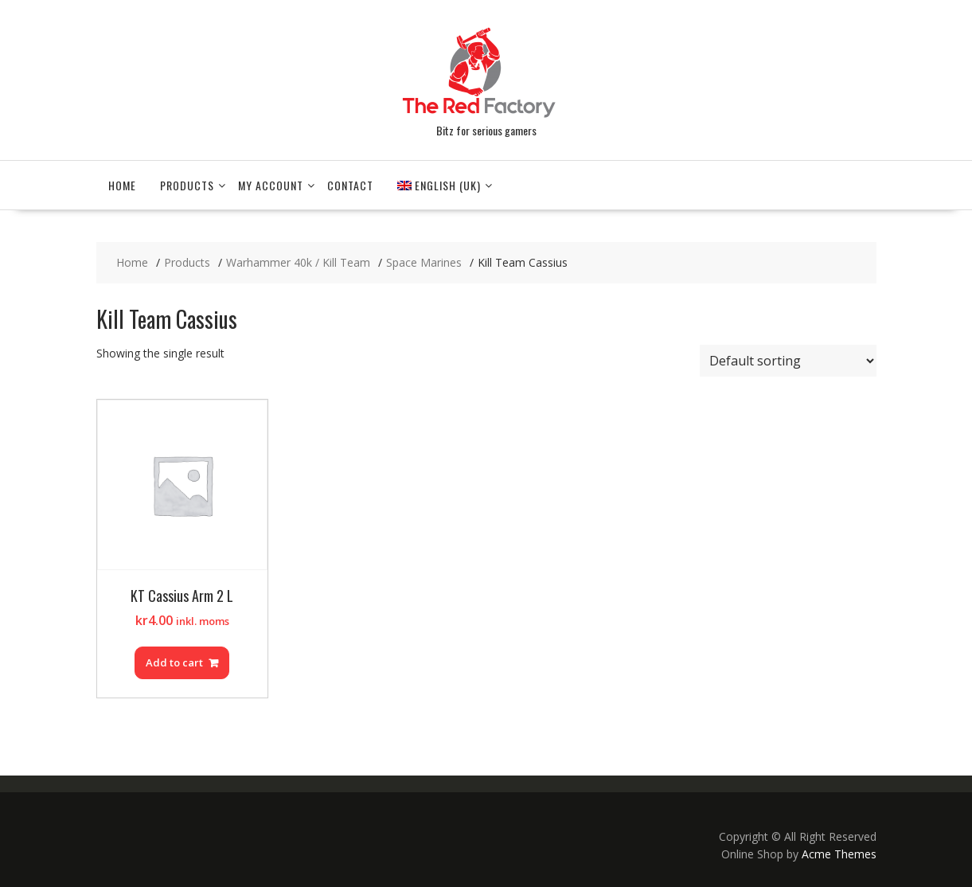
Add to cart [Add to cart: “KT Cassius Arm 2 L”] (174, 662)
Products (187, 185)
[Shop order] (788, 361)
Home (122, 185)
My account (270, 185)
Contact (350, 185)
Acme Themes (839, 854)
